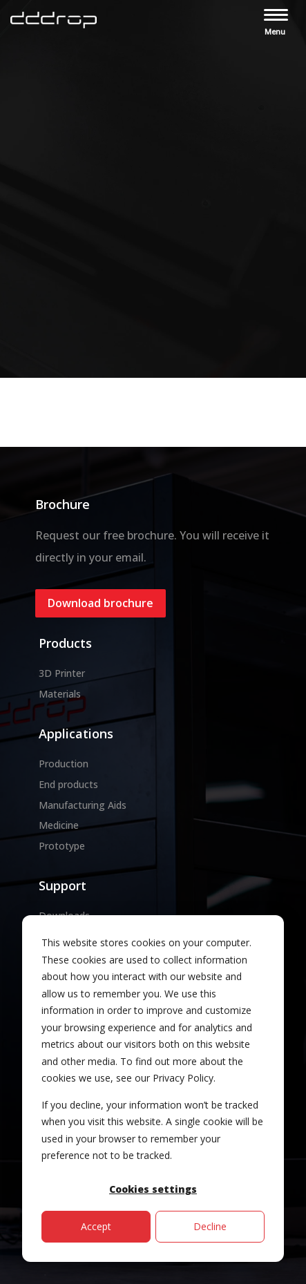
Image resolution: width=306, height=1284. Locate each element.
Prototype (62, 845)
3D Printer (62, 673)
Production (63, 763)
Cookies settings (153, 1189)
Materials (60, 693)
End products (68, 784)
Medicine (59, 825)
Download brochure (100, 603)
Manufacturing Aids (82, 805)
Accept (96, 1226)
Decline (210, 1226)
